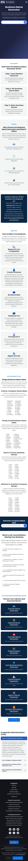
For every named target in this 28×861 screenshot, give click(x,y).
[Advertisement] (14, 43)
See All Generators (14, 720)
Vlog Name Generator (14, 804)
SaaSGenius (14, 796)
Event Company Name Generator (14, 818)
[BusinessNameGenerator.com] (7, 2)
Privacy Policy (14, 789)
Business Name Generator (14, 794)
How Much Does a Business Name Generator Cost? (14, 765)
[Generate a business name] (25, 22)
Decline (9, 858)
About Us (14, 785)
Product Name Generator (14, 652)
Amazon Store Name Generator (14, 710)
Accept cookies (18, 858)
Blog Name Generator (14, 808)
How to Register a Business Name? (14, 760)
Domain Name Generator (14, 610)
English (14, 842)
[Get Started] (25, 525)
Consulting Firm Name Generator (14, 811)
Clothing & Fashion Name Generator (14, 816)
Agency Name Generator (14, 696)
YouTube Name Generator (14, 638)
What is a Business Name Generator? (14, 738)
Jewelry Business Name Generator (14, 802)
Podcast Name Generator (14, 624)
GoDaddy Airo (10, 205)
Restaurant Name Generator (14, 821)
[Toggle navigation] (26, 2)
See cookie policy (20, 854)
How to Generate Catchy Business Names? (14, 770)
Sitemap (14, 787)
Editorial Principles (14, 791)
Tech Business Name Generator (14, 666)
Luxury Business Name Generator (14, 823)
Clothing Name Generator (14, 680)
